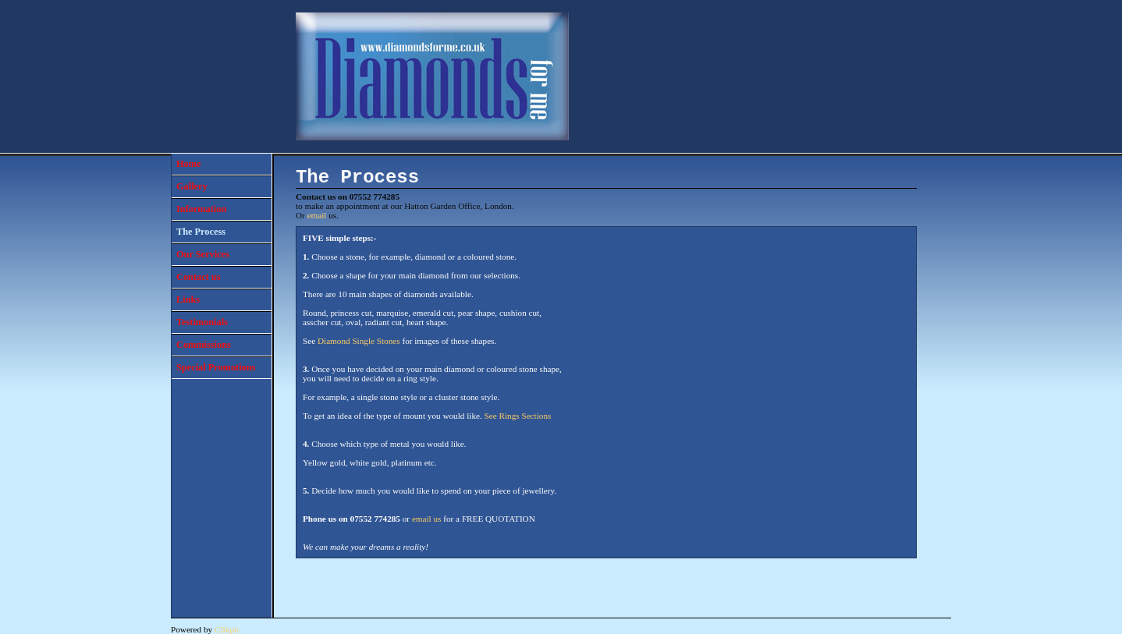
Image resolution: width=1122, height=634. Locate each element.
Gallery (192, 186)
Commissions (203, 344)
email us (427, 518)
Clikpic (227, 629)
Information (201, 209)
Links (188, 299)
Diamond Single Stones (359, 340)
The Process (200, 231)
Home (188, 163)
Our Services (202, 254)
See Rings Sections (518, 415)
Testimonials (202, 322)
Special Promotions (215, 367)
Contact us (198, 276)
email (317, 215)
